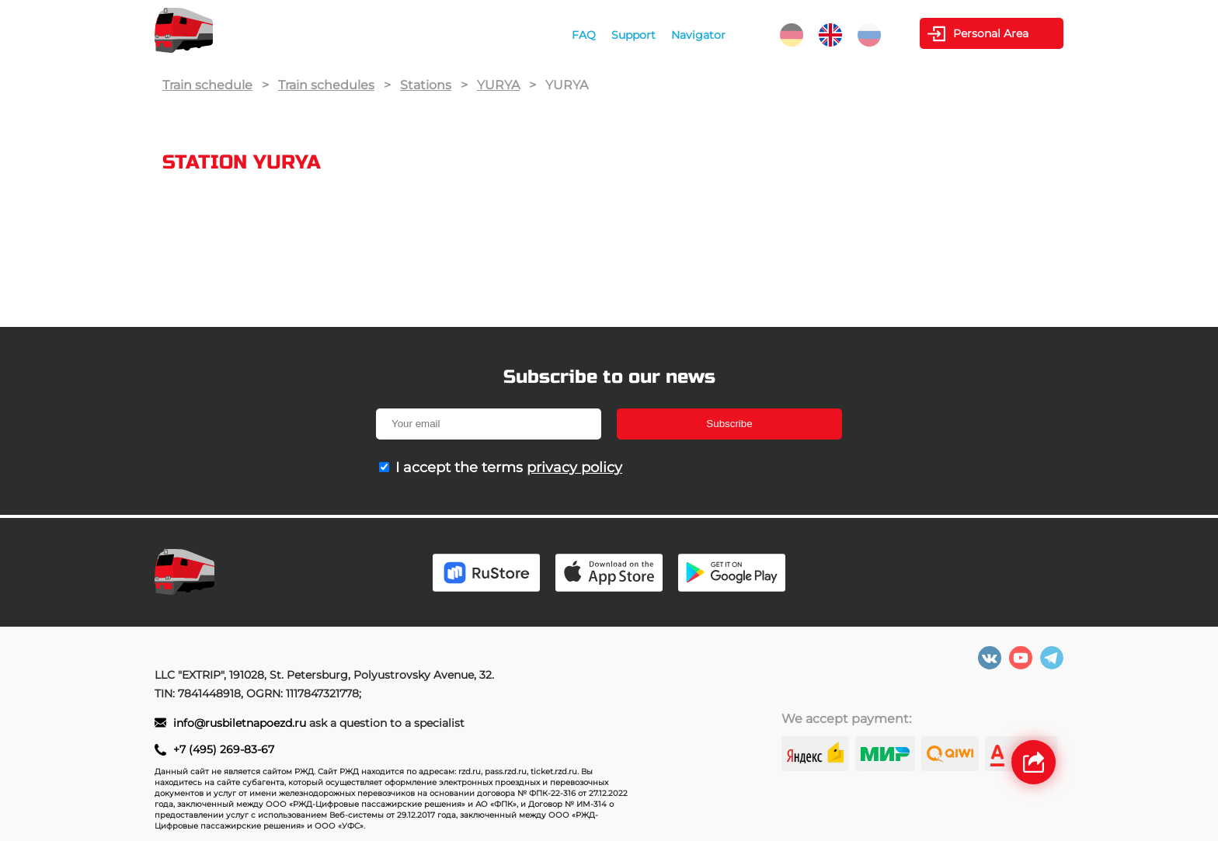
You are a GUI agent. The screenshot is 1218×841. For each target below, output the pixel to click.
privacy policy (574, 467)
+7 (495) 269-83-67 (223, 749)
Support (633, 35)
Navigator (698, 35)
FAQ (584, 35)
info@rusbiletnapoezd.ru (241, 723)
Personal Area (990, 33)
